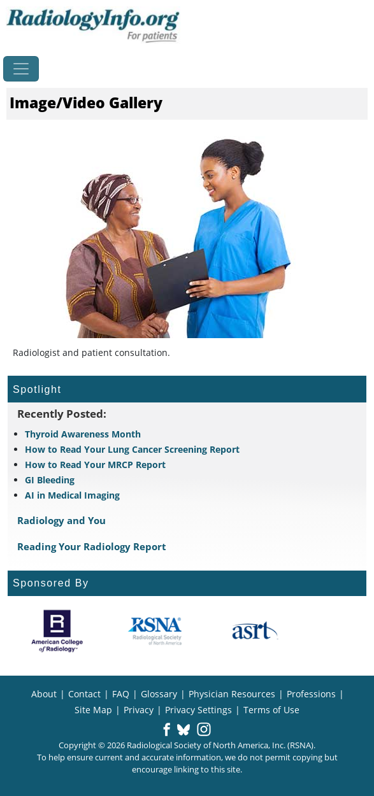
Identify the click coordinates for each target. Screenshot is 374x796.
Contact (84, 694)
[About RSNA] (156, 631)
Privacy (139, 710)
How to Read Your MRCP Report (95, 464)
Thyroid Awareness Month (83, 434)
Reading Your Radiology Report (91, 546)
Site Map (93, 710)
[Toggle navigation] (21, 69)
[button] (166, 730)
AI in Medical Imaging (72, 495)
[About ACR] (57, 631)
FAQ (120, 694)
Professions (311, 694)
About (44, 694)
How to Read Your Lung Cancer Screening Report (132, 449)
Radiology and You (61, 520)
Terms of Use (271, 710)
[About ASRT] (255, 631)
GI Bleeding (50, 480)
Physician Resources (232, 694)
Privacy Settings (198, 710)
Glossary (159, 694)
